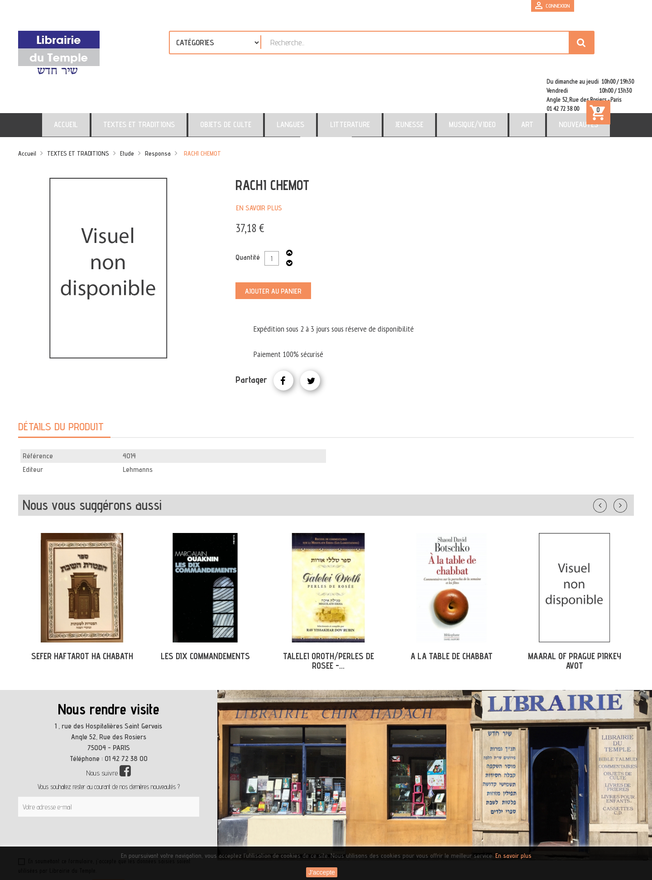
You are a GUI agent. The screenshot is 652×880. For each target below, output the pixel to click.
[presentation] (105, 800)
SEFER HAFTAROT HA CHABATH (82, 617)
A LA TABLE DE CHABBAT (452, 617)
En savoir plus (259, 169)
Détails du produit (61, 387)
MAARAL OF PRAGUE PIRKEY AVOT (574, 622)
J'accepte (321, 872)
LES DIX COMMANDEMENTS (205, 617)
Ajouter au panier (273, 252)
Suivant (626, 465)
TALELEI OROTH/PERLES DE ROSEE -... (328, 622)
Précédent (609, 465)
